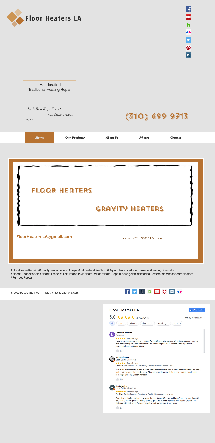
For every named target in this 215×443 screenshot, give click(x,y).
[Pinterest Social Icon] (188, 48)
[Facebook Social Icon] (127, 291)
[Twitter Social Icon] (134, 291)
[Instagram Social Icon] (188, 55)
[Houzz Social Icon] (149, 291)
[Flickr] (179, 291)
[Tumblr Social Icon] (142, 291)
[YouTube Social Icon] (157, 291)
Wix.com (73, 292)
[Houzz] (188, 25)
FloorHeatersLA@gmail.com (44, 236)
